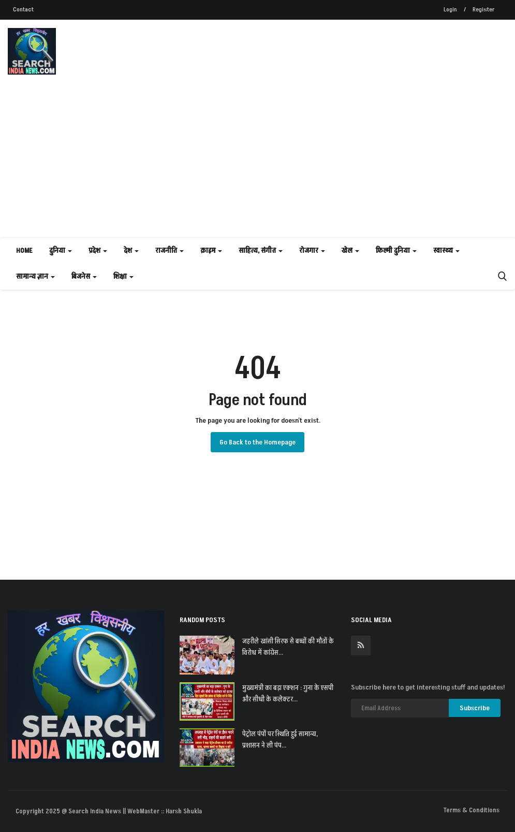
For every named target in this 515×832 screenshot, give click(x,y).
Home (24, 250)
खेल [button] (350, 250)
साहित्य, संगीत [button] (261, 250)
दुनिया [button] (60, 250)
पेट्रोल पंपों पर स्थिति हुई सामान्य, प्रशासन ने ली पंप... (280, 739)
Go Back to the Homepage (257, 442)
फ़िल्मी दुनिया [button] (396, 250)
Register (483, 9)
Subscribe (475, 708)
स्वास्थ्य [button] (446, 250)
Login (450, 9)
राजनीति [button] (169, 250)
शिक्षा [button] (123, 276)
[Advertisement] (257, 159)
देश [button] (131, 250)
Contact (23, 9)
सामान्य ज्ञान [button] (35, 276)
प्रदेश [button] (98, 250)
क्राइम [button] (211, 250)
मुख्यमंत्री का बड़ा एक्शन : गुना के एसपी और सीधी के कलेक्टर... (287, 693)
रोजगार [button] (312, 250)
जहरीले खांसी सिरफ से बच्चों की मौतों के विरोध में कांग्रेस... (288, 647)
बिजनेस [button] (84, 276)
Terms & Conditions (471, 810)
